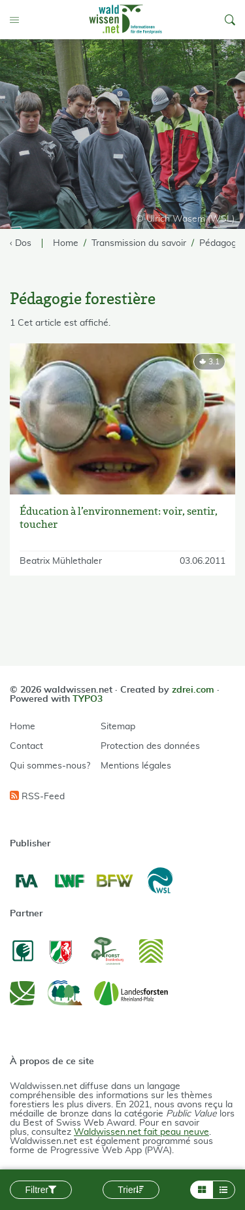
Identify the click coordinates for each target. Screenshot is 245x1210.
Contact (26, 746)
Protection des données (150, 746)
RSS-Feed (37, 796)
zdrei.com (193, 690)
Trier (131, 1189)
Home (22, 726)
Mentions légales (136, 765)
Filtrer (40, 1189)
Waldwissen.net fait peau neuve (141, 1132)
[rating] (209, 361)
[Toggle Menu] (17, 19)
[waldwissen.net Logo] (125, 20)
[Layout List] (223, 1190)
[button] (230, 19)
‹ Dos (20, 243)
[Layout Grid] (201, 1190)
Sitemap (118, 726)
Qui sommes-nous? (50, 765)
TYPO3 (88, 699)
